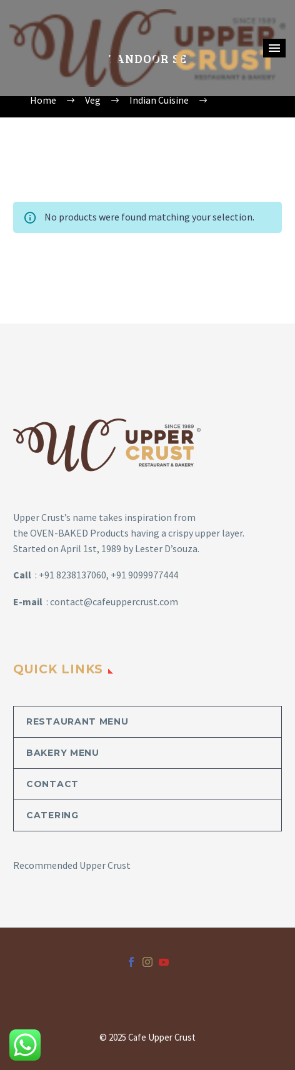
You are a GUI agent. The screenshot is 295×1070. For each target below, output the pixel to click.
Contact (52, 784)
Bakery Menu (62, 752)
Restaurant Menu (77, 721)
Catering (52, 815)
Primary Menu (274, 48)
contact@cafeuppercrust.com (114, 601)
